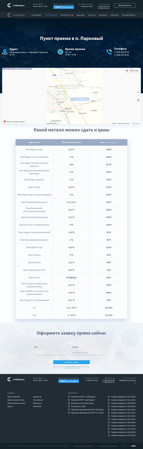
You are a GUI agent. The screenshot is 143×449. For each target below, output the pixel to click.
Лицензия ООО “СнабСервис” (83, 400)
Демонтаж (37, 397)
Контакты (37, 406)
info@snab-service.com (127, 380)
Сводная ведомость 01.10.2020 (123, 425)
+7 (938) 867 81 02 (103, 8)
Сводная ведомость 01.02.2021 (123, 419)
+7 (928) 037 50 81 (121, 55)
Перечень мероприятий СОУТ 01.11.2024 (87, 413)
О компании (38, 400)
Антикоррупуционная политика (108, 446)
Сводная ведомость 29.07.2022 (123, 409)
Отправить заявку (71, 362)
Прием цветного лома (16, 403)
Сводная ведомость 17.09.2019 (123, 429)
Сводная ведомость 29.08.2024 (123, 403)
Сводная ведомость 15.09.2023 (123, 406)
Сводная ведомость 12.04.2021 (123, 416)
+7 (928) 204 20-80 (103, 6)
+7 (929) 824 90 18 (121, 52)
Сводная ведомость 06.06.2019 (123, 432)
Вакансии (37, 403)
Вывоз (10, 406)
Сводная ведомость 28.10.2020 (123, 422)
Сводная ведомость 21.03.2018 (123, 435)
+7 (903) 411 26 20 (87, 6)
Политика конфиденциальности (83, 446)
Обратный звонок (124, 5)
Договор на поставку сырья (82, 403)
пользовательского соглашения (71, 368)
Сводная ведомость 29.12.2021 (123, 413)
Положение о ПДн (78, 406)
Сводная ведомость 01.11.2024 (123, 400)
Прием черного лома (16, 400)
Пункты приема (14, 397)
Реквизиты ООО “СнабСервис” (83, 397)
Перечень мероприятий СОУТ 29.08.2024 (87, 409)
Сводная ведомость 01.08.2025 (123, 397)
